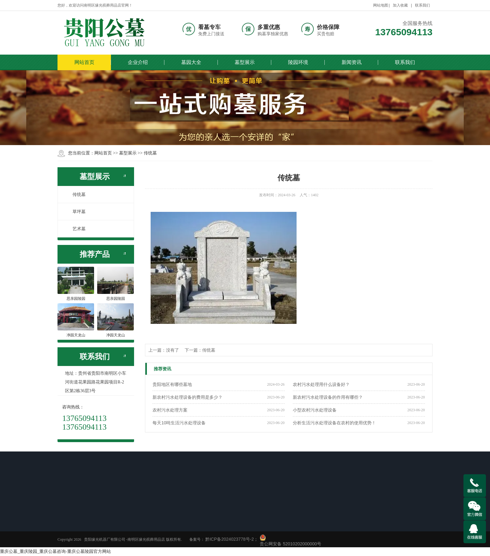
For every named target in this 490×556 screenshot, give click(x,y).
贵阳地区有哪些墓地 (172, 384)
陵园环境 (298, 62)
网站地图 (380, 5)
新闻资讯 (352, 62)
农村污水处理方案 (170, 409)
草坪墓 (76, 211)
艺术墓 (76, 228)
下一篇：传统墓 (200, 350)
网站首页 (84, 62)
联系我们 (422, 5)
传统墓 (150, 152)
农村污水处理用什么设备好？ (321, 384)
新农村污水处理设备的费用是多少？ (187, 397)
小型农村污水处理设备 (315, 409)
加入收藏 (400, 5)
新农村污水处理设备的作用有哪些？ (328, 397)
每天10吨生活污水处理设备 (179, 422)
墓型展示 (245, 62)
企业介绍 (138, 62)
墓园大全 (191, 62)
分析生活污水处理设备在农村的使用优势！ (334, 422)
